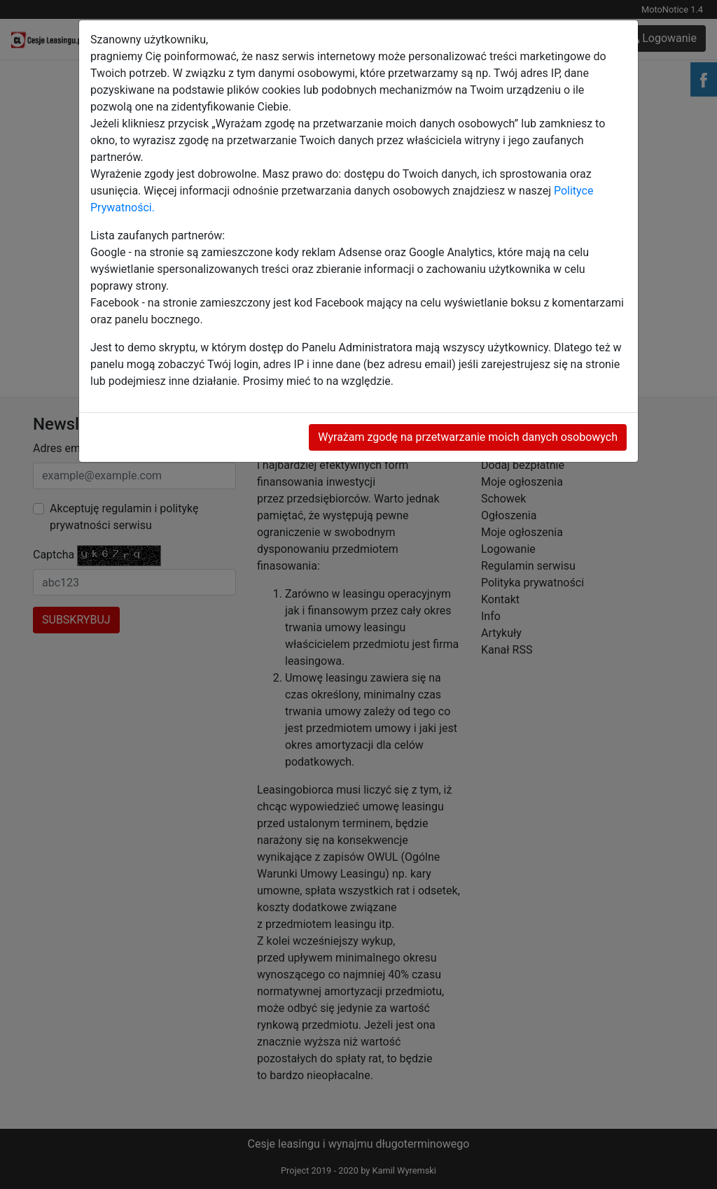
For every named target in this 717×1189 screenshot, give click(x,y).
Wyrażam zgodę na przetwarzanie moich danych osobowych (468, 437)
